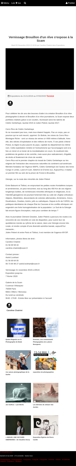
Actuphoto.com (7, 452)
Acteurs (3, 461)
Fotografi (35, 459)
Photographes (5, 459)
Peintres (51, 459)
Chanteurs (10, 461)
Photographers (16, 459)
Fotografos (27, 459)
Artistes (58, 459)
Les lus (16, 3)
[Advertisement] (37, 21)
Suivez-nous (29, 456)
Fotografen (43, 459)
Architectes (66, 459)
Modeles (18, 461)
